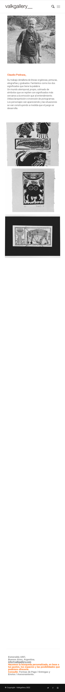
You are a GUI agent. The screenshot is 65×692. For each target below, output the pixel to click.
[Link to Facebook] (52, 688)
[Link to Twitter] (48, 688)
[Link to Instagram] (57, 688)
